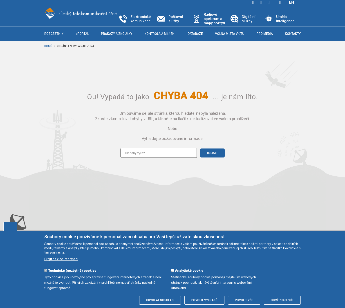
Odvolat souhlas (160, 300)
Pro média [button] (264, 34)
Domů (48, 46)
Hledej (280, 2)
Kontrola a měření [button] (159, 34)
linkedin (269, 2)
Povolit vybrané (204, 300)
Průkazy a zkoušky (116, 34)
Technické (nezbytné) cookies (72, 271)
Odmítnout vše (282, 300)
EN (291, 2)
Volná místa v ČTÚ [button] (229, 34)
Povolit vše (244, 300)
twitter (261, 2)
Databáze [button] (195, 34)
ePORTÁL (82, 34)
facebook (253, 2)
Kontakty (293, 34)
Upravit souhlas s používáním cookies (10, 226)
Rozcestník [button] (53, 34)
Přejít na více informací (61, 259)
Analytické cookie (189, 271)
